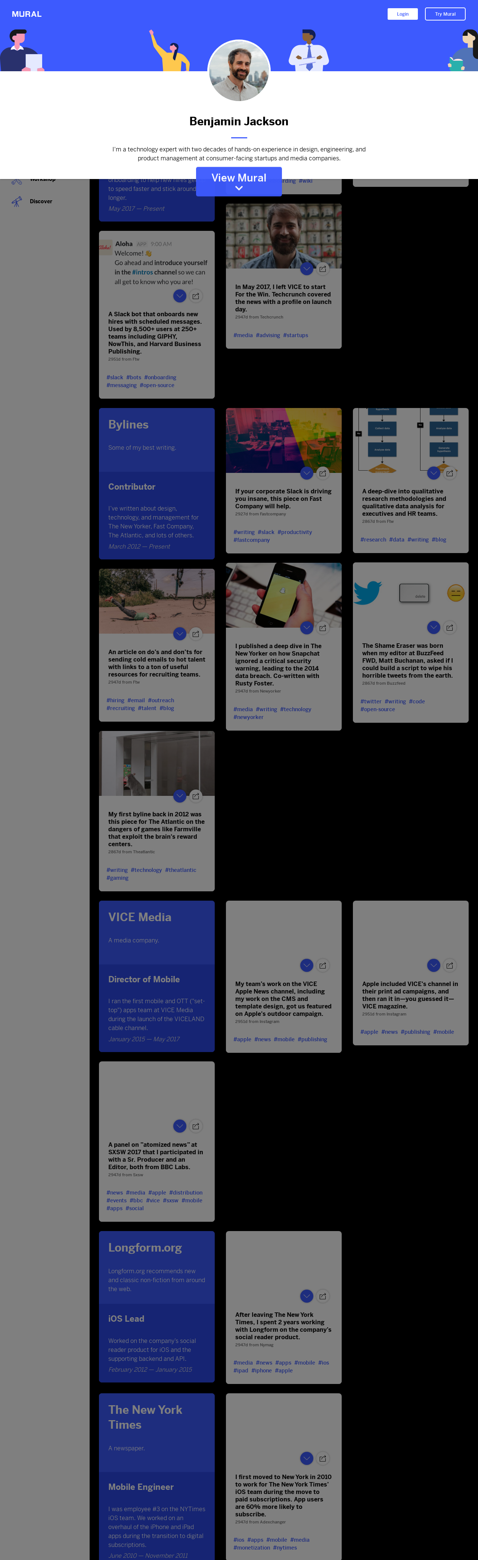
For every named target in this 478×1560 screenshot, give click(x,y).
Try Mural (445, 14)
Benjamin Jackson (239, 121)
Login (403, 14)
